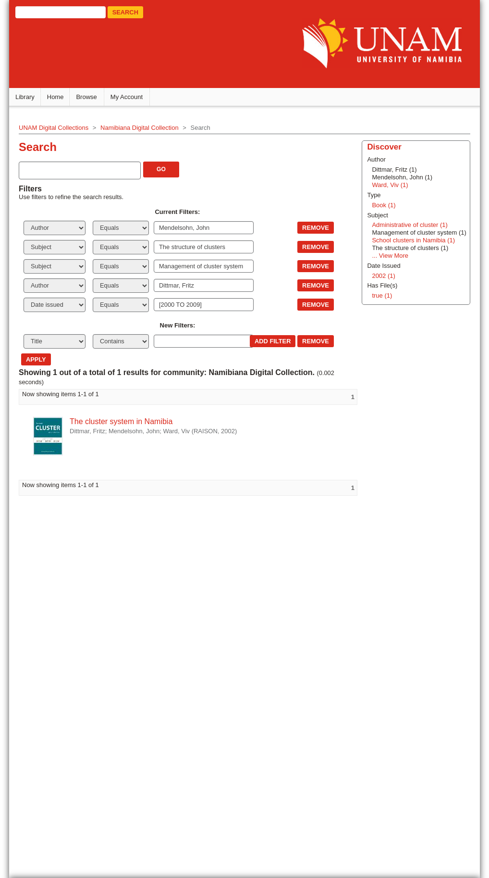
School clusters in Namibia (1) (400, 617)
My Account (131, 98)
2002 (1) (370, 653)
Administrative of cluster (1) (397, 602)
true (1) (369, 673)
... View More (377, 633)
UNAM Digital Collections (58, 129)
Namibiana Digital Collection (144, 129)
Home (60, 98)
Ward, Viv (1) (377, 562)
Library (29, 98)
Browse (91, 98)
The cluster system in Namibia (125, 423)
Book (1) (370, 582)
